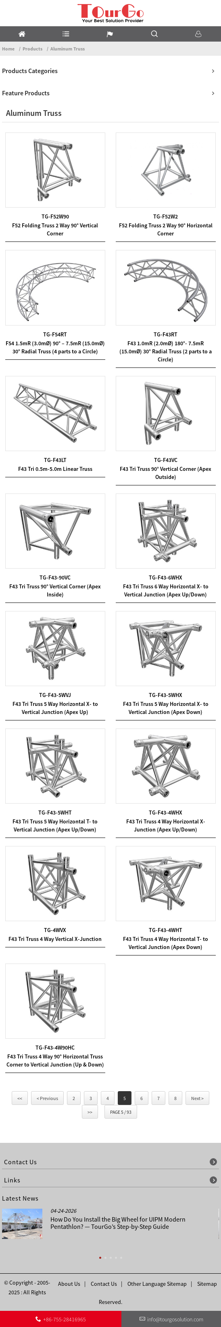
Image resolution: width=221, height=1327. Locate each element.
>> (90, 1112)
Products (32, 49)
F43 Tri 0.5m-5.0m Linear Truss (55, 468)
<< (19, 1098)
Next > (197, 1098)
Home (8, 49)
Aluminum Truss (67, 49)
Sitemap (207, 1283)
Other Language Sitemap (157, 1283)
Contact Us (104, 1283)
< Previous (47, 1098)
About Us (69, 1283)
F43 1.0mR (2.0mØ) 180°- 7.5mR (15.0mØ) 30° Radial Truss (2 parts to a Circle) (165, 351)
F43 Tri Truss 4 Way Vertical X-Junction (55, 939)
